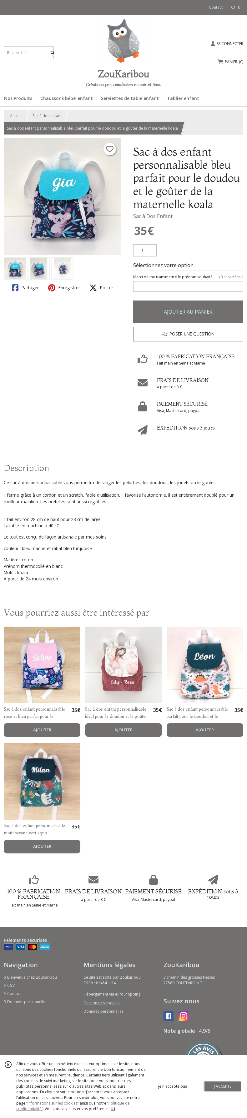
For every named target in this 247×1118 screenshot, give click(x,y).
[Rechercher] (52, 53)
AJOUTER (42, 730)
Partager (25, 287)
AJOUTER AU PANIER (188, 311)
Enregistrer (64, 287)
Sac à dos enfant (47, 115)
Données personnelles (25, 1001)
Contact (216, 7)
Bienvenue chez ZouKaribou (30, 977)
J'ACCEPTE (222, 1086)
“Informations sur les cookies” (52, 1103)
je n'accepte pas (172, 1086)
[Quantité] (145, 250)
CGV (9, 985)
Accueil (16, 115)
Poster (101, 287)
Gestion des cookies (101, 1003)
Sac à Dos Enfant (153, 216)
